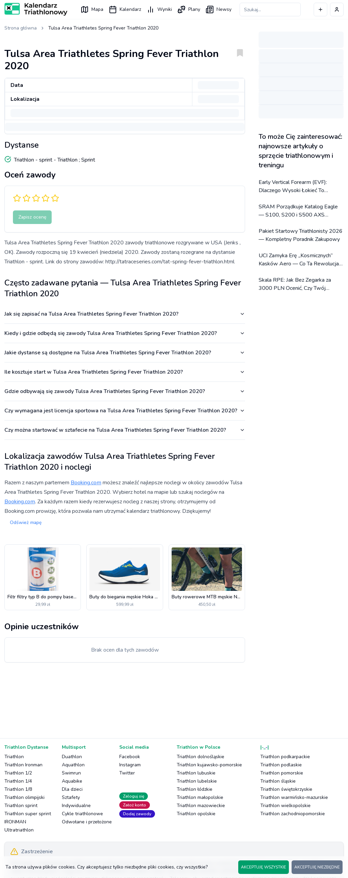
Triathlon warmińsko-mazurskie (294, 797)
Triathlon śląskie (278, 781)
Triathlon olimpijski (24, 797)
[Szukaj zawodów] (270, 9)
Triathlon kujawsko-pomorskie (209, 765)
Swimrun (71, 773)
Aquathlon (73, 765)
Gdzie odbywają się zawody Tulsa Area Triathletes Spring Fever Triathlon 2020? (124, 391)
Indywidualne (76, 805)
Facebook (129, 756)
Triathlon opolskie (196, 813)
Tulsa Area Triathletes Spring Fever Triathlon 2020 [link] (103, 28)
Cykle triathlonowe (82, 813)
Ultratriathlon (19, 830)
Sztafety (71, 797)
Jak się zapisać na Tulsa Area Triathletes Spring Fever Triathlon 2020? (124, 314)
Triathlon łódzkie (194, 789)
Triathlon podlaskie (281, 765)
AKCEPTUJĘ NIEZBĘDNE (317, 867)
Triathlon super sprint (27, 813)
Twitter (127, 773)
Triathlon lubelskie (197, 781)
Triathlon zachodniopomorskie (292, 813)
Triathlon (14, 756)
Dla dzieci (72, 789)
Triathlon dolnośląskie (200, 756)
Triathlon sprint (20, 805)
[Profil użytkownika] (337, 9)
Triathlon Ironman (23, 765)
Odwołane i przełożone (87, 822)
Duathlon (72, 756)
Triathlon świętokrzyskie (286, 789)
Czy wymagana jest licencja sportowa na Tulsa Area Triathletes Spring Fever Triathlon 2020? (124, 410)
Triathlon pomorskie (281, 773)
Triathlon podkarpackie (285, 756)
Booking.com (86, 482)
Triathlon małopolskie (200, 797)
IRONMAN (15, 822)
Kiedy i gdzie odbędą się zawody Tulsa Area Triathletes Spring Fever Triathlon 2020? (124, 333)
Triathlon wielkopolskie (285, 805)
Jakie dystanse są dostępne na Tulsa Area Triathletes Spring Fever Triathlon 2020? (124, 352)
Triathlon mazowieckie (201, 805)
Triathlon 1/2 (18, 773)
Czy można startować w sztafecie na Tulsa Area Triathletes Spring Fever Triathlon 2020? (124, 430)
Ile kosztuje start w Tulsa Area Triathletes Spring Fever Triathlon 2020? (124, 372)
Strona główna (20, 28)
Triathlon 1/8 (18, 789)
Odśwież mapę (25, 522)
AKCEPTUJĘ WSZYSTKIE (263, 867)
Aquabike (72, 781)
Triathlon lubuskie (196, 773)
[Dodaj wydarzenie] (320, 9)
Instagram (130, 765)
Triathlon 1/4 (18, 781)
